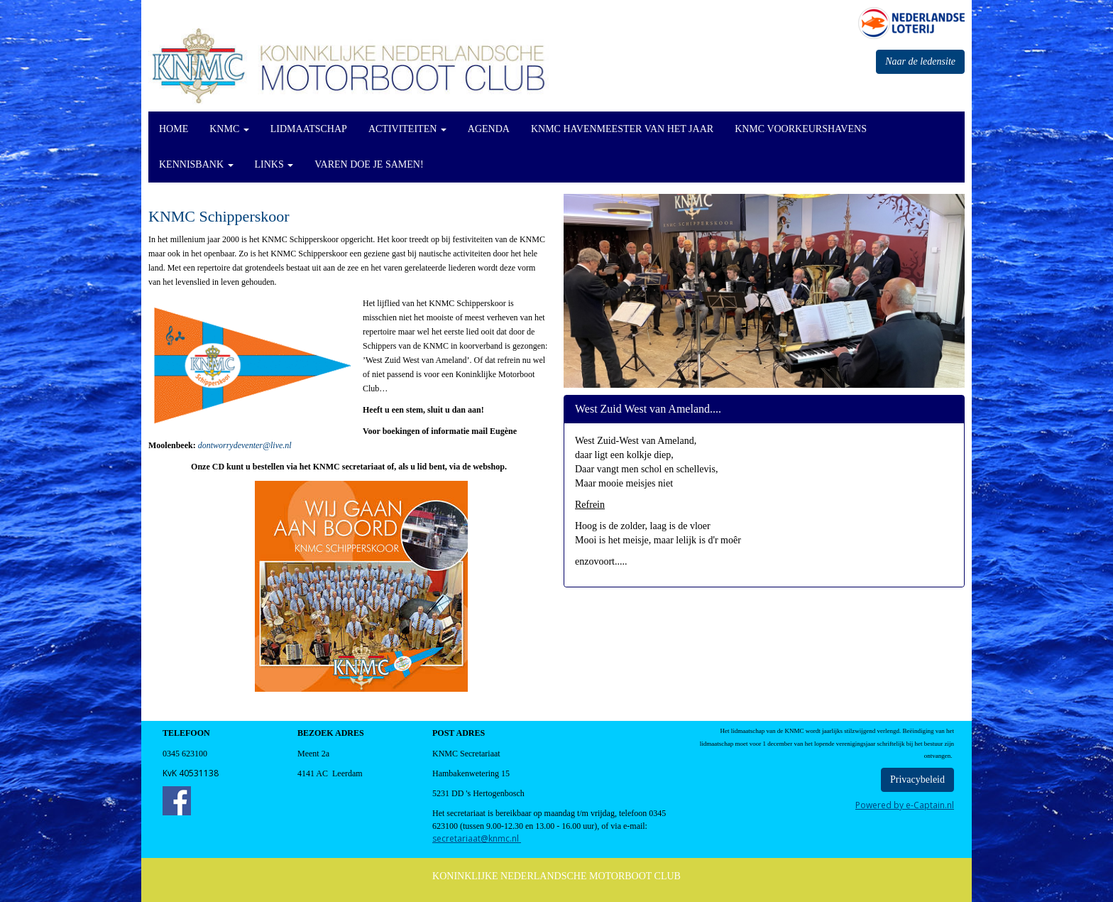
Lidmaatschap (308, 129)
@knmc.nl (476, 838)
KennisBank (196, 164)
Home (173, 129)
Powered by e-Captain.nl (904, 805)
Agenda (489, 129)
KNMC (229, 129)
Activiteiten (407, 129)
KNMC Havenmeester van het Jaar (622, 129)
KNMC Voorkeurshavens (801, 129)
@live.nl (245, 445)
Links (274, 164)
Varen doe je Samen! (368, 164)
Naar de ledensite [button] (920, 61)
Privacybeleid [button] (917, 779)
